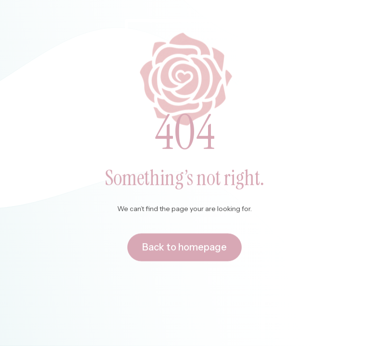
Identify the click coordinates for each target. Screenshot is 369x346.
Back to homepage (184, 248)
